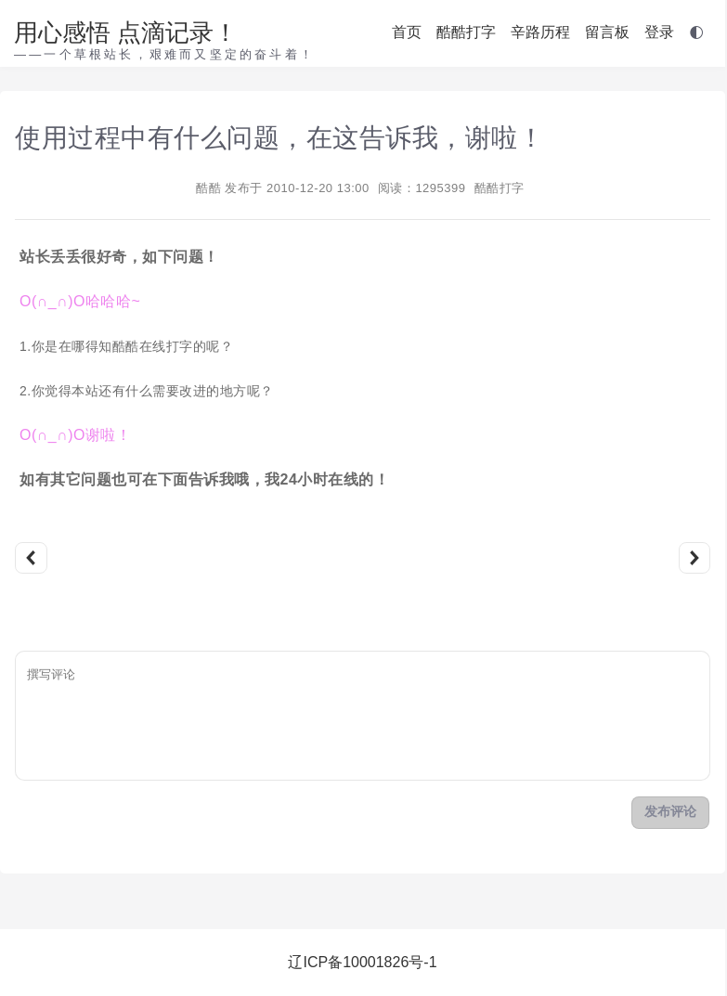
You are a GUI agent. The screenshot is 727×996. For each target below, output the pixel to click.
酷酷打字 (466, 32)
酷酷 (208, 188)
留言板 (607, 32)
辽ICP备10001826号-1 (362, 962)
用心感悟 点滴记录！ (126, 32)
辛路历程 (540, 32)
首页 (407, 32)
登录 (659, 32)
